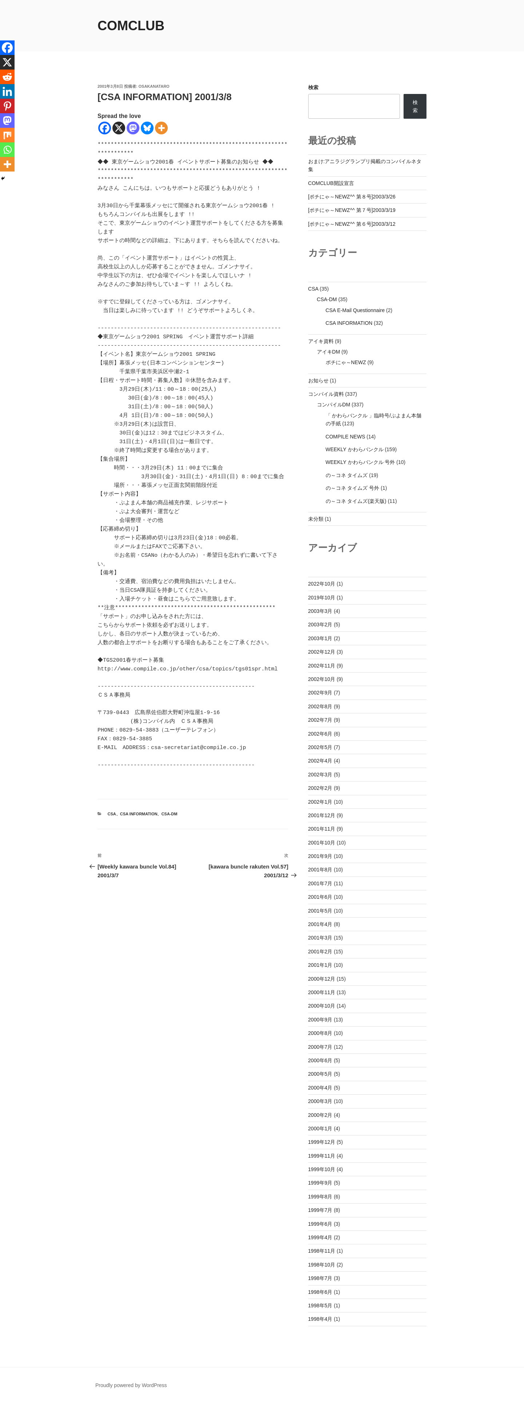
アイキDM (328, 352)
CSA (112, 814)
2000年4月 (320, 1088)
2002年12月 (322, 652)
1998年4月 (320, 1319)
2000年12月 (322, 979)
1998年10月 (322, 1265)
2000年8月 (320, 1033)
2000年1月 (320, 1128)
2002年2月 (320, 788)
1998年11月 (322, 1251)
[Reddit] (7, 77)
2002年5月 (320, 747)
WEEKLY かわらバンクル (355, 449)
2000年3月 (320, 1101)
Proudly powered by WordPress (131, 1385)
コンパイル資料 (326, 394)
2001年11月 (322, 829)
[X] (118, 128)
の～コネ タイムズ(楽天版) (356, 501)
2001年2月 (320, 951)
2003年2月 (320, 624)
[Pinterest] (7, 106)
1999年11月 (322, 1156)
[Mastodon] (133, 128)
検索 (313, 87)
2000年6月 (320, 1060)
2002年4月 (320, 761)
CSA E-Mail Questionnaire (355, 310)
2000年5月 (320, 1074)
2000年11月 (322, 992)
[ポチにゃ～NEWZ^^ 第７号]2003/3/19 (352, 210)
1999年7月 (320, 1210)
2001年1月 (320, 965)
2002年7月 (320, 720)
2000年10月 (322, 1006)
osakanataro (154, 86)
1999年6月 (320, 1224)
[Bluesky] (147, 128)
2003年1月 (320, 638)
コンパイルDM (333, 404)
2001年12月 (322, 815)
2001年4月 (320, 924)
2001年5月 (320, 911)
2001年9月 (320, 856)
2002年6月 (320, 734)
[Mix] (7, 135)
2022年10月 (322, 584)
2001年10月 (322, 843)
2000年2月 (320, 1115)
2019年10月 (322, 597)
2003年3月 (320, 611)
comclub (131, 25)
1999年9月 (320, 1183)
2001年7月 (320, 883)
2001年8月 (320, 870)
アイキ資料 (321, 341)
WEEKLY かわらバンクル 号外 (360, 462)
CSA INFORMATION (139, 814)
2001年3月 (320, 938)
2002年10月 (322, 679)
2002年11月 (322, 666)
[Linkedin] (7, 91)
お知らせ (318, 380)
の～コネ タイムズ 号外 (353, 488)
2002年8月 (320, 706)
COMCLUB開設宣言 (331, 183)
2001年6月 (320, 897)
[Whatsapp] (7, 149)
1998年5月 (320, 1305)
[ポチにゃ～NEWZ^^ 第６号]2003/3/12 (352, 224)
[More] (161, 128)
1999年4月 (320, 1237)
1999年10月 (322, 1169)
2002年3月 (320, 774)
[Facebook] (104, 128)
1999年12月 (322, 1142)
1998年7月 (320, 1278)
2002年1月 (320, 802)
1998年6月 (320, 1292)
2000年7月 (320, 1047)
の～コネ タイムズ (347, 475)
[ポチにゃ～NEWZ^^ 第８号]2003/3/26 (352, 197)
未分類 (315, 519)
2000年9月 (320, 1020)
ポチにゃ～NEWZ (346, 362)
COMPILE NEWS (345, 437)
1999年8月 (320, 1197)
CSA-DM (169, 814)
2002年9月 (320, 693)
